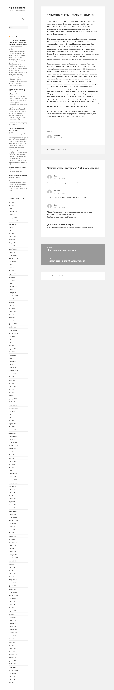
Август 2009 (12, 486)
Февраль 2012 (13, 392)
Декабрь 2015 (13, 249)
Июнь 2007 (12, 567)
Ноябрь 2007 (12, 551)
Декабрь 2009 (13, 474)
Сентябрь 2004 (13, 670)
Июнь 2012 (12, 380)
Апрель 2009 (12, 498)
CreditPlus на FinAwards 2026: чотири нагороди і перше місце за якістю (17, 91)
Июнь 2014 (12, 305)
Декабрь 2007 (13, 548)
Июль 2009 (12, 489)
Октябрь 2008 (13, 517)
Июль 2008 (12, 527)
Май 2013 (11, 346)
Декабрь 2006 (13, 586)
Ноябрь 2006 (12, 589)
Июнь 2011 (12, 417)
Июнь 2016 (12, 230)
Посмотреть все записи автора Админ (73, 138)
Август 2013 (12, 336)
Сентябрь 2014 (13, 296)
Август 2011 (12, 411)
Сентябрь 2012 (13, 371)
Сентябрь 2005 (13, 633)
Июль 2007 (12, 564)
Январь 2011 (12, 433)
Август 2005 (12, 636)
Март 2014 (12, 314)
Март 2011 (12, 427)
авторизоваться (87, 227)
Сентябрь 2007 (13, 558)
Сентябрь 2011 (13, 408)
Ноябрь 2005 (12, 626)
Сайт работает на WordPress (56, 276)
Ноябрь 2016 (12, 215)
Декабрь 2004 (13, 661)
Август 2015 (12, 261)
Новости (13, 37)
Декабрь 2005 (13, 623)
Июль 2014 (12, 302)
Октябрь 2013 (13, 330)
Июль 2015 (12, 264)
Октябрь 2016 (13, 218)
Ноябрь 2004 (12, 664)
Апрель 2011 (12, 424)
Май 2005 (11, 645)
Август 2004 (12, 673)
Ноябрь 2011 (12, 402)
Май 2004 (11, 683)
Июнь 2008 (12, 530)
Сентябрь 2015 (13, 258)
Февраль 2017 (13, 205)
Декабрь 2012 (13, 361)
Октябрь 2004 (13, 667)
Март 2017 (12, 202)
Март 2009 (12, 502)
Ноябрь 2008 (12, 514)
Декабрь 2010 (13, 436)
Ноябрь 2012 (12, 364)
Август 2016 (12, 224)
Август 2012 (12, 374)
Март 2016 (12, 240)
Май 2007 (11, 570)
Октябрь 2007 (13, 555)
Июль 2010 (12, 452)
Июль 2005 (12, 639)
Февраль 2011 (13, 430)
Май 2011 (11, 420)
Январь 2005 (12, 658)
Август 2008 (12, 523)
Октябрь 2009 (13, 480)
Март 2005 (12, 651)
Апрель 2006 (12, 611)
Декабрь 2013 (13, 324)
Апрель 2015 (12, 274)
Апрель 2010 (12, 461)
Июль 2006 (12, 601)
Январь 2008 (12, 545)
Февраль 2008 (13, 542)
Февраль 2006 (13, 617)
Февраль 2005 (13, 654)
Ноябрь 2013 (12, 327)
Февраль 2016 (13, 243)
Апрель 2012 (12, 386)
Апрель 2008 (12, 536)
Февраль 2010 (13, 467)
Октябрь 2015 (13, 255)
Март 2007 (12, 576)
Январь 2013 (12, 358)
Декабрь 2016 (13, 211)
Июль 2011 (12, 414)
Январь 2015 (12, 283)
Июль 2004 (12, 676)
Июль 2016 (12, 227)
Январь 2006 (12, 620)
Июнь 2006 (12, 605)
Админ (59, 149)
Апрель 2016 (12, 236)
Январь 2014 (12, 321)
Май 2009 (11, 495)
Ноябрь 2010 (12, 439)
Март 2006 (12, 614)
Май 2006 (11, 608)
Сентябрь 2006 (13, 595)
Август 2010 (12, 449)
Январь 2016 (12, 246)
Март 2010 (12, 464)
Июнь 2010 (12, 455)
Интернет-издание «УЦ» (16, 19)
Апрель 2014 (12, 311)
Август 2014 (12, 299)
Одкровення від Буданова (17, 168)
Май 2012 (11, 383)
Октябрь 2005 (13, 629)
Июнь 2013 (12, 342)
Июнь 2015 (12, 268)
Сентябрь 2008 (13, 520)
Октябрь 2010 (13, 442)
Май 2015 (11, 271)
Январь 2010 (12, 470)
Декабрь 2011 (13, 399)
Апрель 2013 (12, 349)
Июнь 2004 (12, 679)
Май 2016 (11, 233)
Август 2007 (12, 561)
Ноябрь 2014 (12, 289)
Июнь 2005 (12, 642)
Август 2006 (12, 598)
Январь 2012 (12, 396)
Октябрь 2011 (13, 405)
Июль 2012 (12, 377)
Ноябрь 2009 (12, 477)
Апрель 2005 (12, 648)
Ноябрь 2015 (12, 252)
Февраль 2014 (13, 318)
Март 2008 (12, 539)
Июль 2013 (12, 339)
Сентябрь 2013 (13, 333)
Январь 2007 (12, 583)
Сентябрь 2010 (13, 445)
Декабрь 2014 (13, 286)
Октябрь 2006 (13, 592)
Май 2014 (11, 308)
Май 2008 (11, 533)
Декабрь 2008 (13, 511)
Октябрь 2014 (13, 293)
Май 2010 (11, 458)
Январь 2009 (12, 508)
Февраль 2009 (13, 505)
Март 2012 (12, 389)
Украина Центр (17, 7)
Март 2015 (12, 277)
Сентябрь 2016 (13, 221)
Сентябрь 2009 (13, 483)
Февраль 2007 (13, 580)
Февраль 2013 (13, 355)
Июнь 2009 (12, 492)
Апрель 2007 (12, 573)
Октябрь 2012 (13, 367)
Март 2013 (12, 352)
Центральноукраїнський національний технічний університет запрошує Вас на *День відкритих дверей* (18, 44)
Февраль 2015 (13, 280)
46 (65, 149)
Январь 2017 (12, 208)
